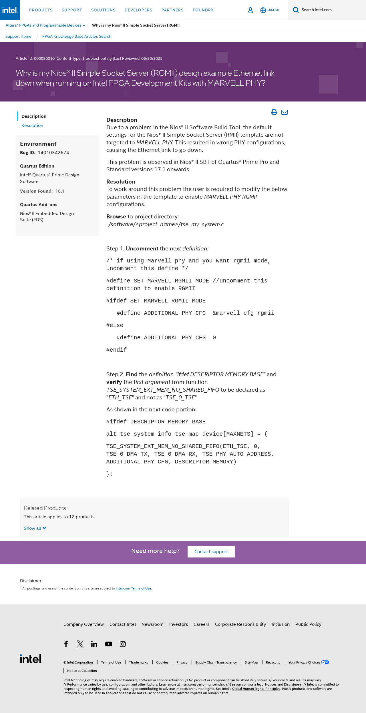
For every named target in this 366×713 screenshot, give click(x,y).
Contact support (211, 552)
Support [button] (72, 10)
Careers (201, 624)
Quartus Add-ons (38, 205)
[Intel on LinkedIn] (94, 645)
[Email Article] (284, 112)
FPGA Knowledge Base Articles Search (76, 36)
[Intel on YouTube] (109, 645)
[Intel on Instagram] (123, 645)
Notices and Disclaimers (283, 684)
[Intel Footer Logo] (31, 658)
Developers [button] (138, 10)
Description (34, 116)
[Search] (296, 9)
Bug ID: (44, 153)
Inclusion (281, 624)
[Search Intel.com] (332, 10)
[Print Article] (274, 112)
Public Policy (308, 624)
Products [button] (41, 10)
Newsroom (153, 624)
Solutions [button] (103, 10)
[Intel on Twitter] (80, 645)
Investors (178, 624)
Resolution (32, 125)
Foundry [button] (203, 10)
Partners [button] (173, 10)
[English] (270, 10)
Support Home (18, 36)
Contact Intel (123, 624)
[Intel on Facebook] (66, 645)
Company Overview (83, 624)
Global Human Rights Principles (256, 688)
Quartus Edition (37, 166)
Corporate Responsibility (240, 624)
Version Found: (42, 191)
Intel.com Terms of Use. (134, 588)
